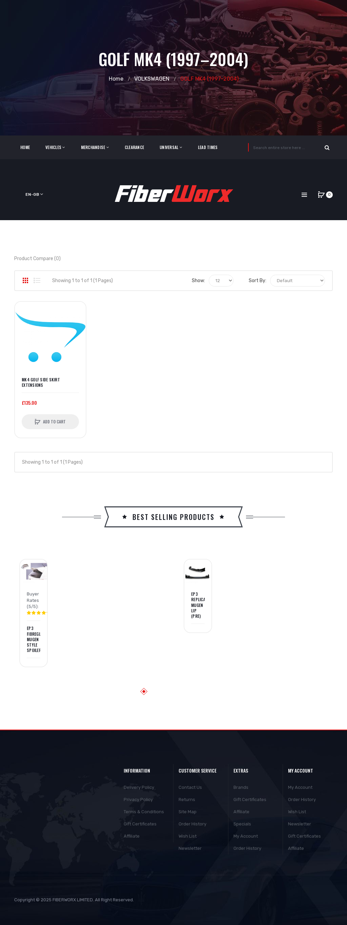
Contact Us (190, 787)
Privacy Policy (138, 799)
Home (116, 79)
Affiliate (132, 836)
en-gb (34, 194)
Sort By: (257, 280)
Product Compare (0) (37, 258)
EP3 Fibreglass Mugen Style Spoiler (33, 639)
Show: (198, 280)
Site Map (188, 811)
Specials (242, 823)
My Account (245, 836)
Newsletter (190, 848)
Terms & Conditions (144, 811)
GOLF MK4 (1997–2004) (209, 79)
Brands (240, 787)
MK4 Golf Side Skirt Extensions (41, 382)
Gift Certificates (140, 823)
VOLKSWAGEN (151, 79)
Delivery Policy (139, 787)
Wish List (188, 836)
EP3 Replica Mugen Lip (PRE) (198, 605)
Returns (187, 799)
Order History (192, 823)
